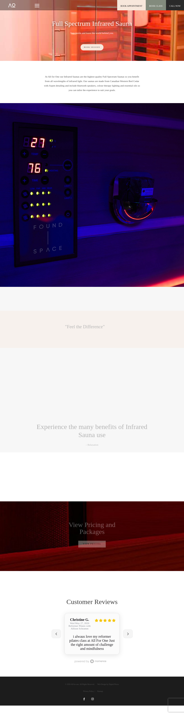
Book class (156, 6)
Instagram (92, 708)
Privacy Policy (88, 701)
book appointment (132, 6)
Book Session (92, 47)
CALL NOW (175, 6)
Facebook (84, 708)
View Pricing (92, 544)
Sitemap (100, 701)
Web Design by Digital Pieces (108, 694)
